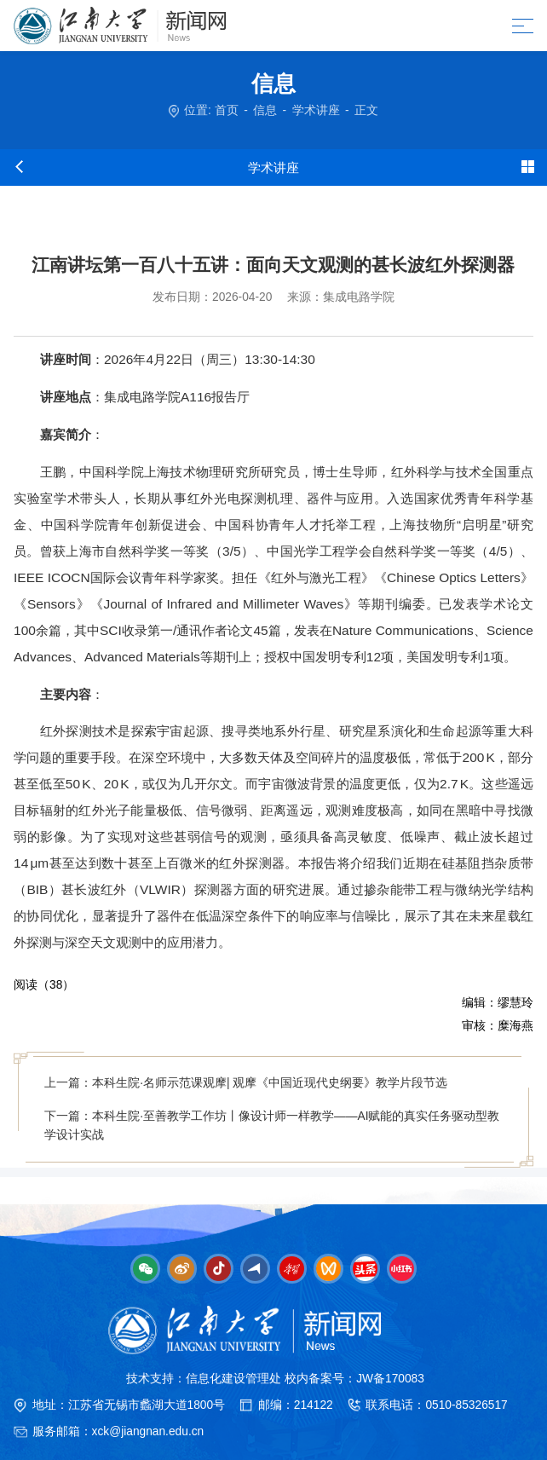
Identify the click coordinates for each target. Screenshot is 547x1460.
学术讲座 (316, 110)
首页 (227, 110)
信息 (265, 110)
